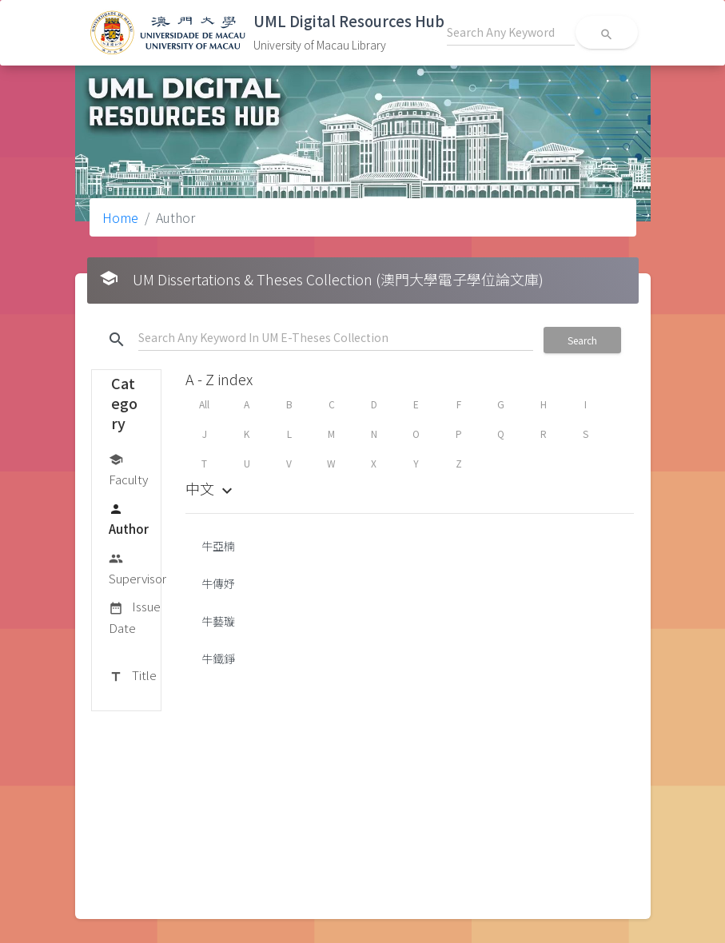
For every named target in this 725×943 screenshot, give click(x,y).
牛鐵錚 (218, 658)
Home (120, 217)
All (204, 404)
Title (133, 676)
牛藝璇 (218, 621)
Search (582, 340)
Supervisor (137, 568)
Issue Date (135, 616)
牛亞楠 (218, 546)
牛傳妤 (218, 583)
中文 (211, 488)
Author (129, 518)
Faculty (128, 468)
